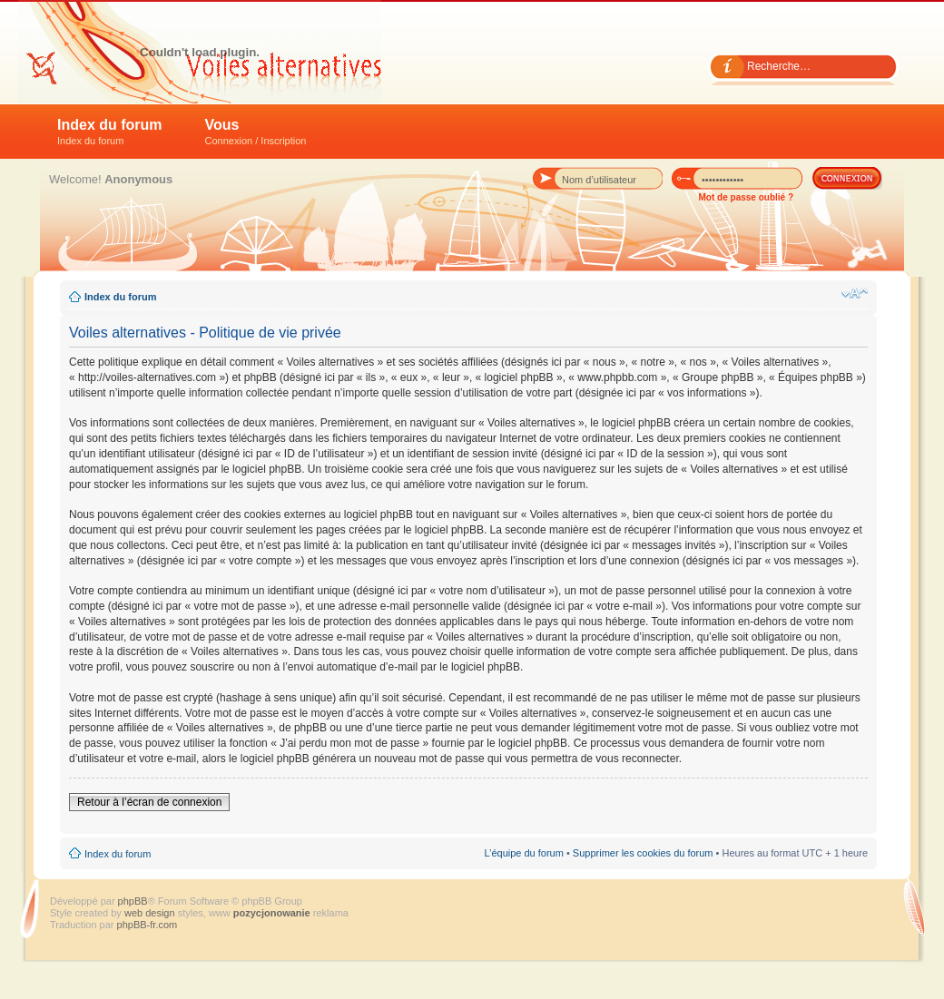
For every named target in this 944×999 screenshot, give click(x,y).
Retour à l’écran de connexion (149, 802)
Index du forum (109, 131)
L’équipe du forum (523, 852)
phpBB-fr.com (147, 924)
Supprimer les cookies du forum (643, 852)
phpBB (133, 901)
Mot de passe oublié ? (746, 197)
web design (151, 912)
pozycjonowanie (271, 912)
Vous (256, 131)
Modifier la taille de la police (854, 293)
